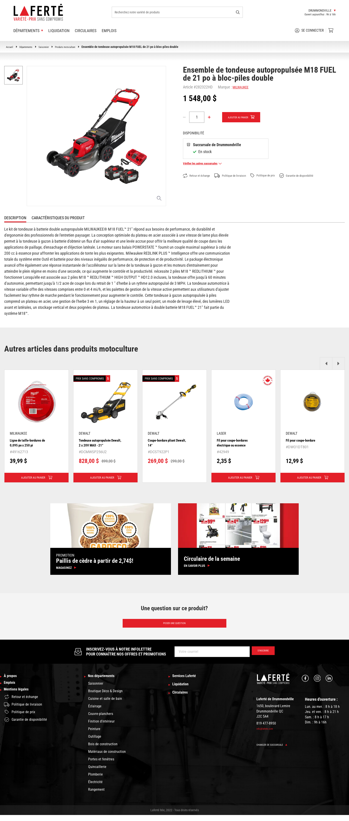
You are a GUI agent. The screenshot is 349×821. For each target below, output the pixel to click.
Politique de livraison (239, 176)
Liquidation (58, 30)
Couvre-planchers (100, 720)
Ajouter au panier (242, 117)
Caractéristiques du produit (58, 217)
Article (188, 87)
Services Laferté (187, 682)
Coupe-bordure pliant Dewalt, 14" (165, 442)
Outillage (94, 742)
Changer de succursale (275, 750)
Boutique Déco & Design (105, 697)
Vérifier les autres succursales (207, 163)
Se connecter (309, 30)
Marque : (225, 87)
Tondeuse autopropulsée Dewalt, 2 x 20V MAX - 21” (100, 442)
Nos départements (104, 682)
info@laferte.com (267, 734)
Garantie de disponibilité (318, 176)
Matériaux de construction (107, 757)
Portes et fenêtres (101, 765)
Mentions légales (19, 699)
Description (15, 217)
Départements (30, 47)
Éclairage (94, 712)
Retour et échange (199, 176)
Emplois (109, 30)
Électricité (95, 788)
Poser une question (174, 627)
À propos (12, 682)
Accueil (10, 47)
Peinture (94, 735)
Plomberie (95, 780)
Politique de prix (277, 176)
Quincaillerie (97, 773)
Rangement (96, 795)
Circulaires (85, 30)
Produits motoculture (77, 47)
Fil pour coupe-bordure (304, 440)
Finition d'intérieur (101, 727)
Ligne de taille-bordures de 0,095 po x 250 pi (29, 442)
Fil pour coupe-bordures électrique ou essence (236, 442)
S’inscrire (261, 657)
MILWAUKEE (242, 87)
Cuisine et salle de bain (105, 704)
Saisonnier (51, 47)
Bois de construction (103, 750)
